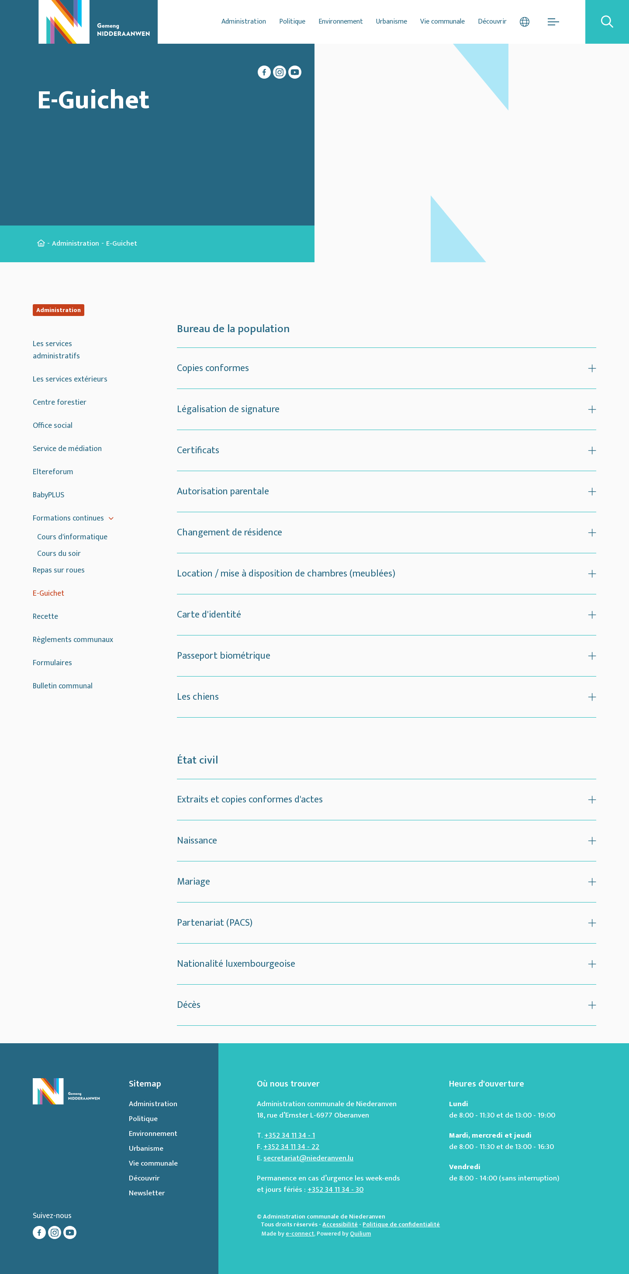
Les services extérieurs (70, 379)
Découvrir (492, 22)
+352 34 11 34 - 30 (335, 1190)
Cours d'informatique (72, 537)
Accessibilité (340, 1224)
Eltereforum (53, 472)
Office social (53, 426)
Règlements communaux (73, 640)
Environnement (340, 22)
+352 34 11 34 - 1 (289, 1135)
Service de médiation (67, 449)
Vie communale (442, 22)
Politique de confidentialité (401, 1224)
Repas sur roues (59, 570)
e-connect (300, 1234)
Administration (243, 22)
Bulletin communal (63, 686)
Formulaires (52, 663)
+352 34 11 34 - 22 (291, 1147)
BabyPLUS (48, 495)
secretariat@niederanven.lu (308, 1158)
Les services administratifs (56, 350)
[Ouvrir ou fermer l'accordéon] (386, 368)
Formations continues (68, 518)
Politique (292, 22)
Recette (45, 617)
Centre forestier (59, 402)
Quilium (360, 1234)
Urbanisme (391, 22)
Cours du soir (59, 554)
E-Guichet (48, 593)
